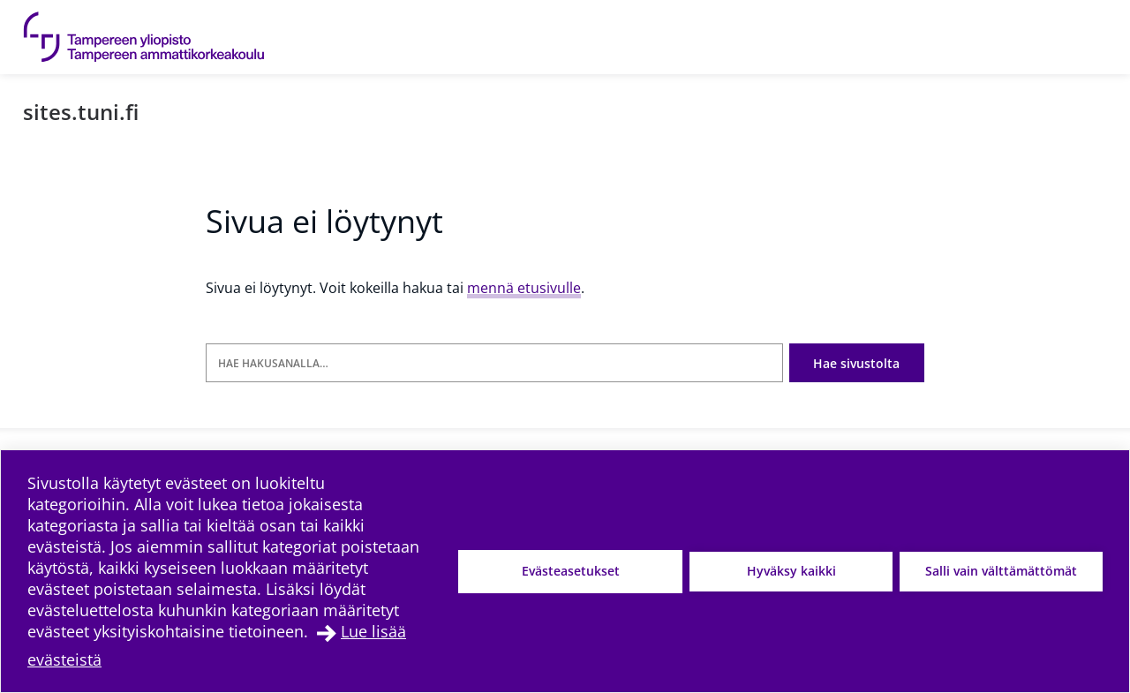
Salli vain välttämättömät (1001, 570)
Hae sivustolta (856, 363)
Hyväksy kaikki (791, 570)
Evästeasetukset (571, 570)
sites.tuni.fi (81, 111)
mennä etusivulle (524, 288)
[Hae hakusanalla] (494, 363)
